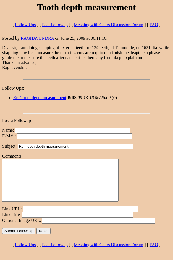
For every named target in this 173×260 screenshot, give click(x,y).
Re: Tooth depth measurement (39, 97)
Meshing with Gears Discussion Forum (108, 24)
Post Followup (55, 24)
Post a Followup (16, 120)
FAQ (154, 24)
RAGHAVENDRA (37, 38)
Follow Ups (25, 24)
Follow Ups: (13, 88)
